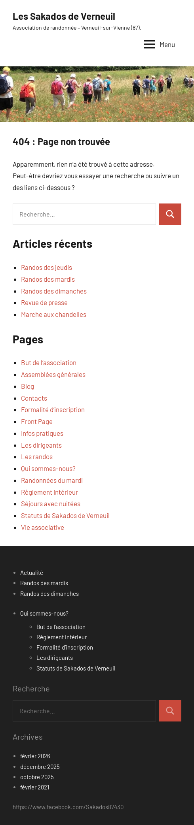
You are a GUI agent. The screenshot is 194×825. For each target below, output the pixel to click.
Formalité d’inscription (53, 409)
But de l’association (48, 362)
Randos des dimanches (54, 291)
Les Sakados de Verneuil (64, 16)
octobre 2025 (37, 776)
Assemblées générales (53, 374)
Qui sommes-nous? (48, 468)
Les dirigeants (41, 445)
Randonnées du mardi (52, 480)
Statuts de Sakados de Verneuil (65, 515)
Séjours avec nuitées (50, 503)
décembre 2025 (40, 766)
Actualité (31, 572)
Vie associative (42, 527)
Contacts (34, 398)
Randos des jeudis (46, 267)
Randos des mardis (48, 279)
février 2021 (34, 787)
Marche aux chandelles (53, 314)
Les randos (37, 456)
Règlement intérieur (49, 492)
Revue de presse (44, 302)
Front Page (37, 421)
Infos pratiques (42, 433)
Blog (27, 386)
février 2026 (35, 755)
